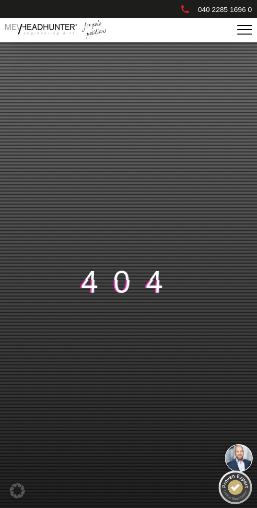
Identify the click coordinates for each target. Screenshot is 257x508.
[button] (17, 490)
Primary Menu (246, 30)
